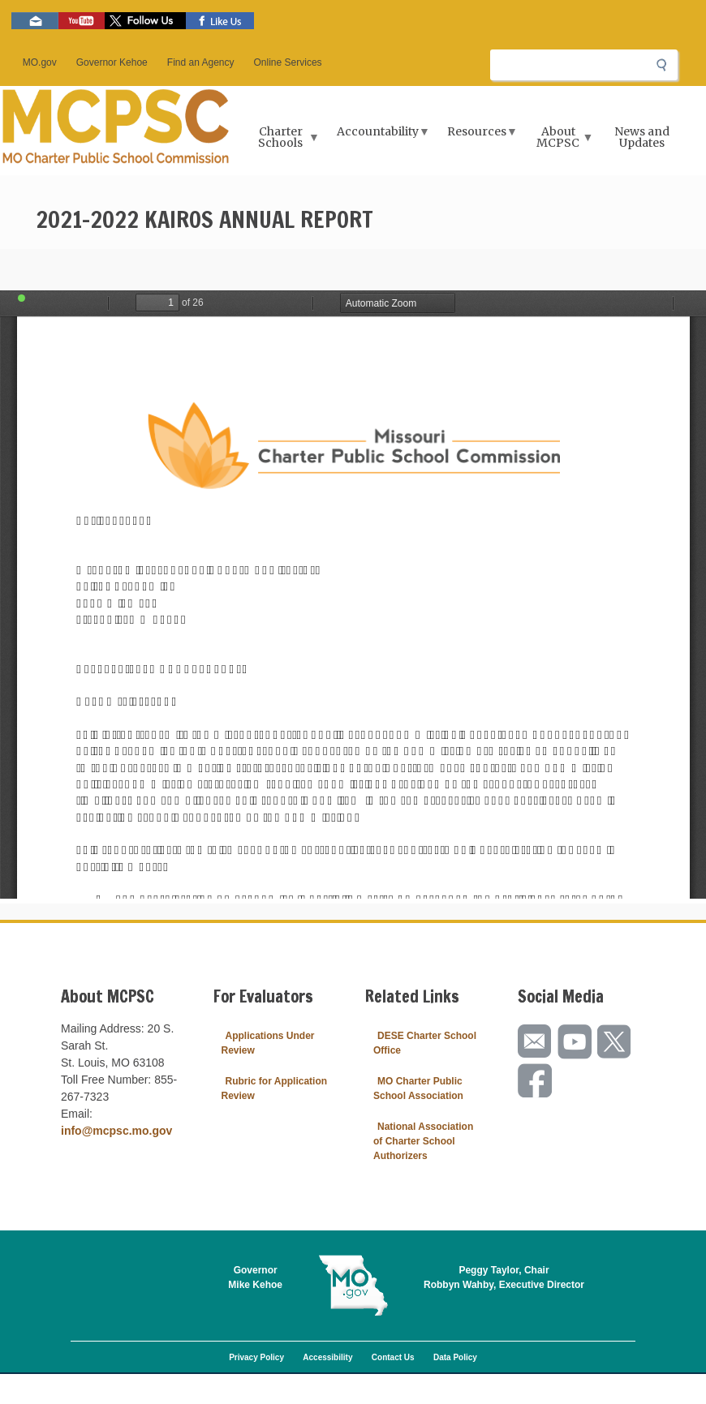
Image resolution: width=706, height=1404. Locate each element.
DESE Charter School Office (424, 1043)
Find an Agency (201, 62)
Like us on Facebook (220, 20)
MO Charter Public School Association (418, 1088)
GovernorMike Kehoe (255, 1277)
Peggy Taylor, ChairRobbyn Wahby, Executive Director (504, 1277)
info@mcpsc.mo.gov (116, 1130)
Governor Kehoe (112, 62)
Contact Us (393, 1357)
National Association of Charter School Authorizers (423, 1141)
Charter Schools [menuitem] (282, 142)
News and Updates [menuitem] (641, 137)
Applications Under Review (268, 1043)
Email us (34, 20)
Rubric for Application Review (275, 1088)
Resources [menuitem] (479, 136)
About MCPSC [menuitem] (560, 142)
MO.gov (40, 62)
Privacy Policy (256, 1357)
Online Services (288, 62)
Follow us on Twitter (145, 20)
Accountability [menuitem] (380, 136)
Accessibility (327, 1357)
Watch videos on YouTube (81, 20)
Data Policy (455, 1357)
